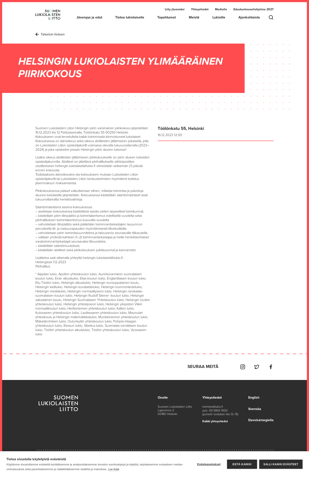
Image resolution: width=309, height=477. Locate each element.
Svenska (254, 408)
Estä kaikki (241, 464)
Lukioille (218, 17)
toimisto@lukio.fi (212, 406)
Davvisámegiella (261, 419)
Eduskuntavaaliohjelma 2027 (253, 9)
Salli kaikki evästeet (281, 464)
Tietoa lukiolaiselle (129, 17)
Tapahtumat (166, 17)
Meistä (194, 17)
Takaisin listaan (50, 34)
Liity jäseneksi (175, 9)
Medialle (221, 9)
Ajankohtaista (249, 17)
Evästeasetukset (209, 464)
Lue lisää (113, 469)
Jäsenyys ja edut (89, 17)
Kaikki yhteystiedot (215, 420)
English (253, 397)
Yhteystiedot (200, 9)
